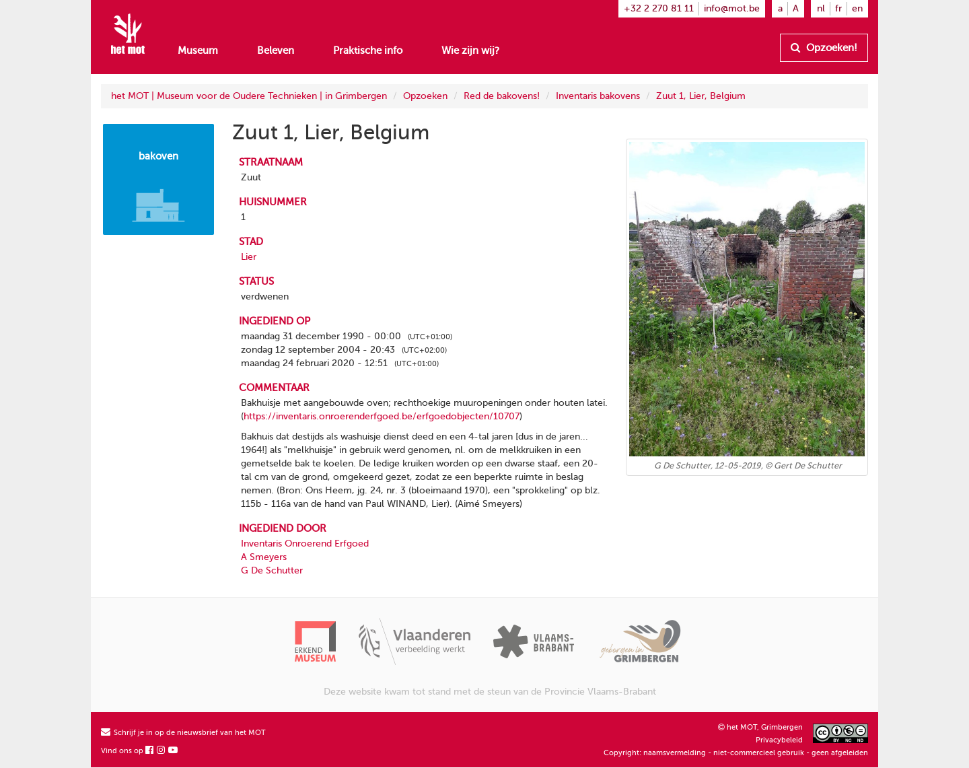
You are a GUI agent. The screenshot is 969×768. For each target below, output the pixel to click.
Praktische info (367, 50)
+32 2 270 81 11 (659, 8)
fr (838, 8)
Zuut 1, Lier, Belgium (701, 96)
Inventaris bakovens (598, 96)
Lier (248, 257)
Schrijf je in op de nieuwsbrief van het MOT (183, 732)
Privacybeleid (779, 740)
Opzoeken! (824, 48)
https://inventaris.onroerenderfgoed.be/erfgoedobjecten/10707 (381, 416)
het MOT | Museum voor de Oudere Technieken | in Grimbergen (249, 96)
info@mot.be (732, 8)
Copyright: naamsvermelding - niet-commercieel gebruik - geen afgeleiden (736, 752)
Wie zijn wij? (470, 50)
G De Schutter (272, 570)
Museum (198, 50)
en (857, 8)
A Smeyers (264, 557)
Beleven (275, 50)
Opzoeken (425, 96)
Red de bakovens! (502, 96)
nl (821, 8)
